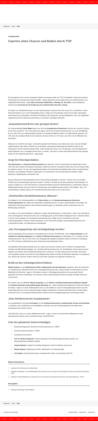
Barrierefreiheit (73, 412)
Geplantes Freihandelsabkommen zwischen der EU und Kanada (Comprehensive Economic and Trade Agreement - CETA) (47, 377)
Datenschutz (82, 412)
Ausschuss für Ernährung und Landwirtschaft (24, 368)
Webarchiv (6, 26)
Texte (13, 26)
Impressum (91, 412)
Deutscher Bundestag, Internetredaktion (23, 390)
